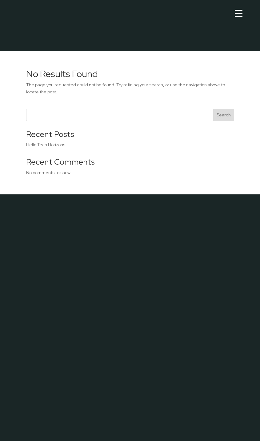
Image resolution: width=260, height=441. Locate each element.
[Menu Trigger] (238, 13)
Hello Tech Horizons (45, 144)
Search (224, 115)
